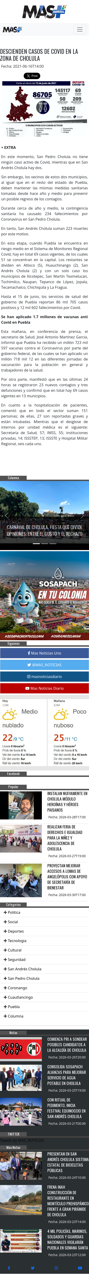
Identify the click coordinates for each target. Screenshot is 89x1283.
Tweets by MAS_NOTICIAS (22, 1140)
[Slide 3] (52, 543)
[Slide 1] (36, 543)
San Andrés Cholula (24, 969)
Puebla (14, 1006)
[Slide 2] (44, 543)
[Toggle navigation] (79, 29)
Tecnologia (17, 940)
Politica (14, 912)
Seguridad (17, 959)
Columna (15, 1016)
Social (13, 921)
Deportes (16, 931)
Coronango (17, 987)
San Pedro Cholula (23, 978)
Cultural (14, 950)
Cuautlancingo (20, 997)
